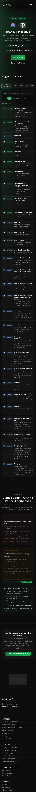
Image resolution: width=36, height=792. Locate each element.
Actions (25, 98)
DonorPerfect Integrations (11, 750)
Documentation (7, 762)
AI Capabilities (7, 722)
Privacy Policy (7, 779)
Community (6, 759)
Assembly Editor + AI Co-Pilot (12, 716)
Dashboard (6, 776)
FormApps (5, 725)
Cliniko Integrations (9, 747)
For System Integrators (10, 739)
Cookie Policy (7, 782)
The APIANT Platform (10, 710)
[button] (30, 4)
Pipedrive (30, 86)
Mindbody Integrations (10, 745)
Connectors (6, 764)
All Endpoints (6, 85)
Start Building (18, 57)
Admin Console (7, 719)
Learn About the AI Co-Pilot (18, 654)
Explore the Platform (18, 63)
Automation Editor (8, 713)
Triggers (16, 98)
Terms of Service (8, 784)
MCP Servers (6, 727)
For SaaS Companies (9, 736)
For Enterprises (7, 742)
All (9, 98)
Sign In (4, 773)
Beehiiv (19, 86)
